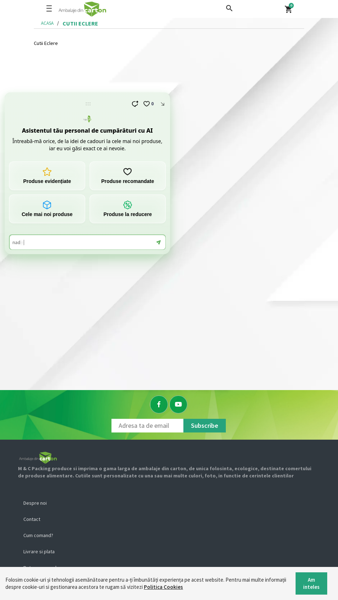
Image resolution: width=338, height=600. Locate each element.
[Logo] (105, 9)
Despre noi (35, 503)
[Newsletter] (147, 425)
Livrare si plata (39, 551)
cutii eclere (80, 23)
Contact (31, 519)
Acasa (47, 23)
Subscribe (204, 425)
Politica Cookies (163, 586)
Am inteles (311, 583)
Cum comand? (38, 535)
